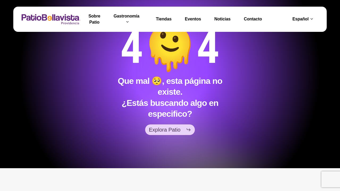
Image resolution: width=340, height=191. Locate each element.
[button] (170, 130)
